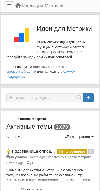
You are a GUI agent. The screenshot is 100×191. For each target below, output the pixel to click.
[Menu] (9, 5)
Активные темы (29, 126)
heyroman (19, 157)
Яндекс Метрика (32, 119)
